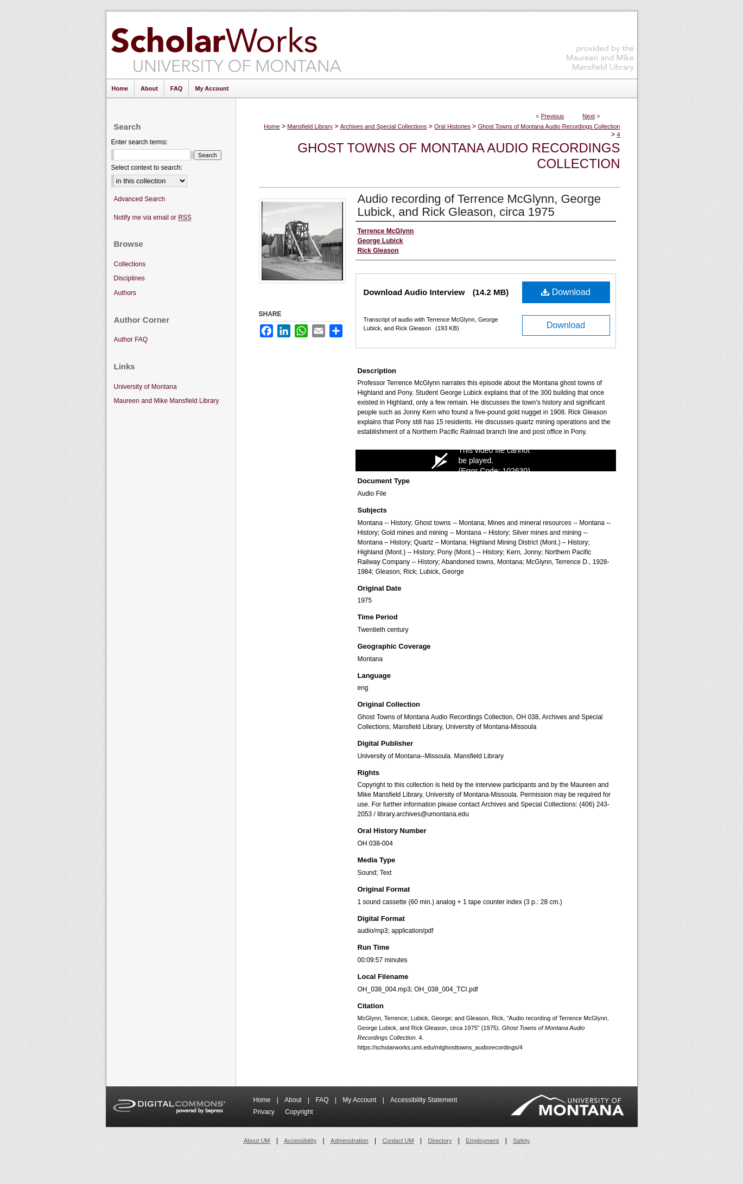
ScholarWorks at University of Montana (226, 45)
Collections (130, 264)
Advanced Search (140, 199)
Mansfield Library (310, 126)
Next (588, 116)
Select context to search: (146, 167)
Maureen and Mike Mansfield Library (600, 43)
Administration (350, 1140)
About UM (257, 1140)
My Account (360, 1100)
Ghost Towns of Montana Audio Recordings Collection (549, 126)
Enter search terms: (139, 142)
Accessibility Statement (423, 1100)
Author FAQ (131, 339)
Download (565, 292)
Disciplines (129, 278)
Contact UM (398, 1140)
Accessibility (300, 1140)
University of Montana (145, 387)
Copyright (299, 1112)
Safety (521, 1140)
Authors (125, 293)
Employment (482, 1140)
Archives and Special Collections (383, 126)
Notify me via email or (153, 218)
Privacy (265, 1112)
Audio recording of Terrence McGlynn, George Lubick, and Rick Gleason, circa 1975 (479, 205)
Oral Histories (452, 126)
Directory (440, 1140)
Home (272, 126)
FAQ (322, 1100)
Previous (552, 116)
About (293, 1100)
